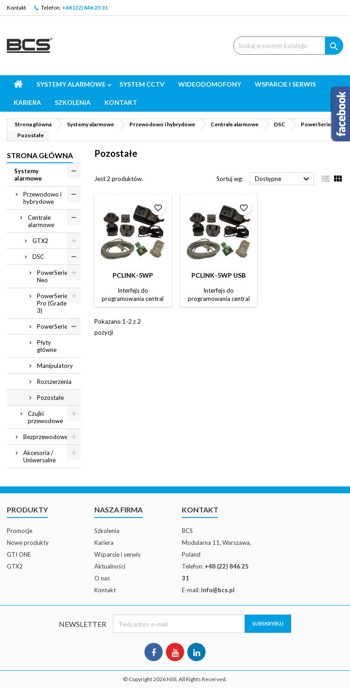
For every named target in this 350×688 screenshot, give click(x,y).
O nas (102, 578)
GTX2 (40, 240)
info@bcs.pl (218, 590)
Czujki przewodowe (45, 417)
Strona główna (40, 155)
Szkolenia (73, 102)
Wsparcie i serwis (285, 84)
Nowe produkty (28, 542)
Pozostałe (50, 397)
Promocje (19, 530)
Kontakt (16, 7)
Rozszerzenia (54, 381)
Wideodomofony (209, 84)
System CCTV (142, 84)
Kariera (27, 102)
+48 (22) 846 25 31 (85, 7)
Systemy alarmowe (71, 84)
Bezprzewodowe (45, 436)
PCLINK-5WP (133, 275)
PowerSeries (53, 326)
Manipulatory (55, 365)
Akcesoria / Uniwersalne (39, 456)
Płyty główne (47, 346)
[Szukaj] (288, 45)
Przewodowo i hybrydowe (42, 198)
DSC (38, 256)
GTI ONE (19, 554)
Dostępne (283, 179)
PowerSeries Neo (53, 276)
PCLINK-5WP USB (218, 275)
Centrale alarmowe (41, 221)
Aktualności (109, 566)
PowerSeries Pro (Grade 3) (53, 303)
